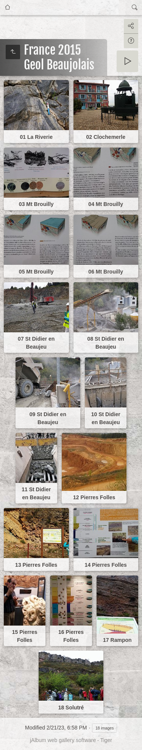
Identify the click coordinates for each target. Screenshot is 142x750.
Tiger (106, 740)
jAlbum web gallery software (63, 740)
